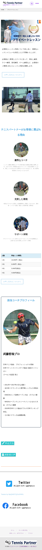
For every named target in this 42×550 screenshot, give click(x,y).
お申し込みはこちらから (13, 75)
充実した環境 (21, 199)
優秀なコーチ (21, 160)
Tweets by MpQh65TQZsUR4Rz (12, 494)
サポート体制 (21, 234)
